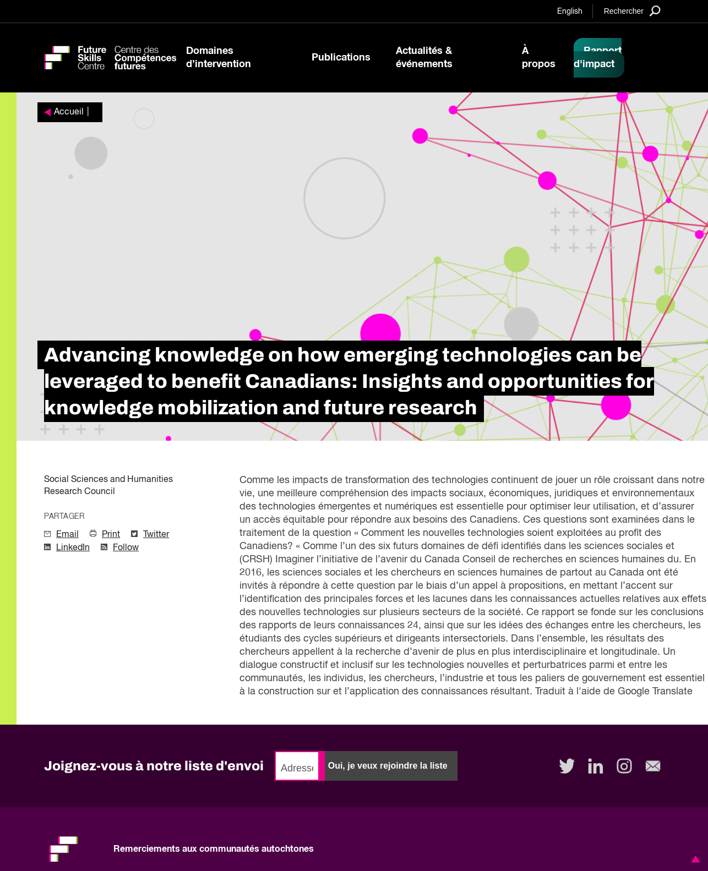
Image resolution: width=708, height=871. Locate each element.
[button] (694, 859)
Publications (341, 58)
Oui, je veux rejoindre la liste (388, 765)
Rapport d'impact (598, 57)
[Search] (632, 10)
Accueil (69, 112)
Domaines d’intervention (218, 57)
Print (111, 534)
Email (67, 534)
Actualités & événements (424, 57)
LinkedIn (73, 548)
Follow (126, 548)
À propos (538, 57)
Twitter (156, 534)
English (569, 11)
